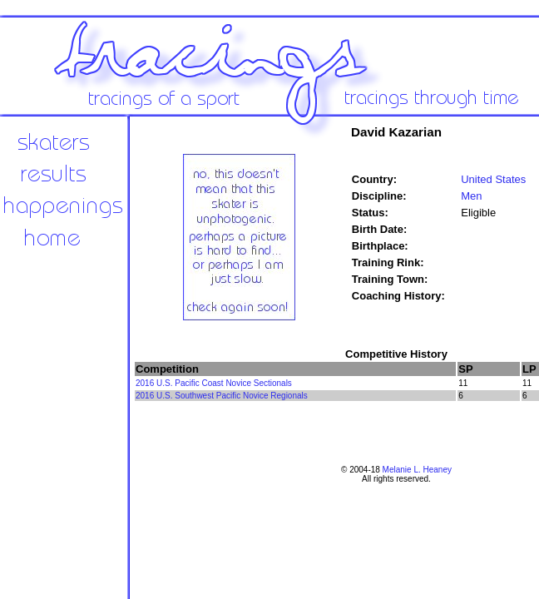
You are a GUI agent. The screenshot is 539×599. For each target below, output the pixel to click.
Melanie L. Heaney (417, 469)
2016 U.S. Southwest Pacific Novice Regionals (222, 395)
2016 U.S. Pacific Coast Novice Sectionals (214, 383)
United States (493, 179)
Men (471, 196)
